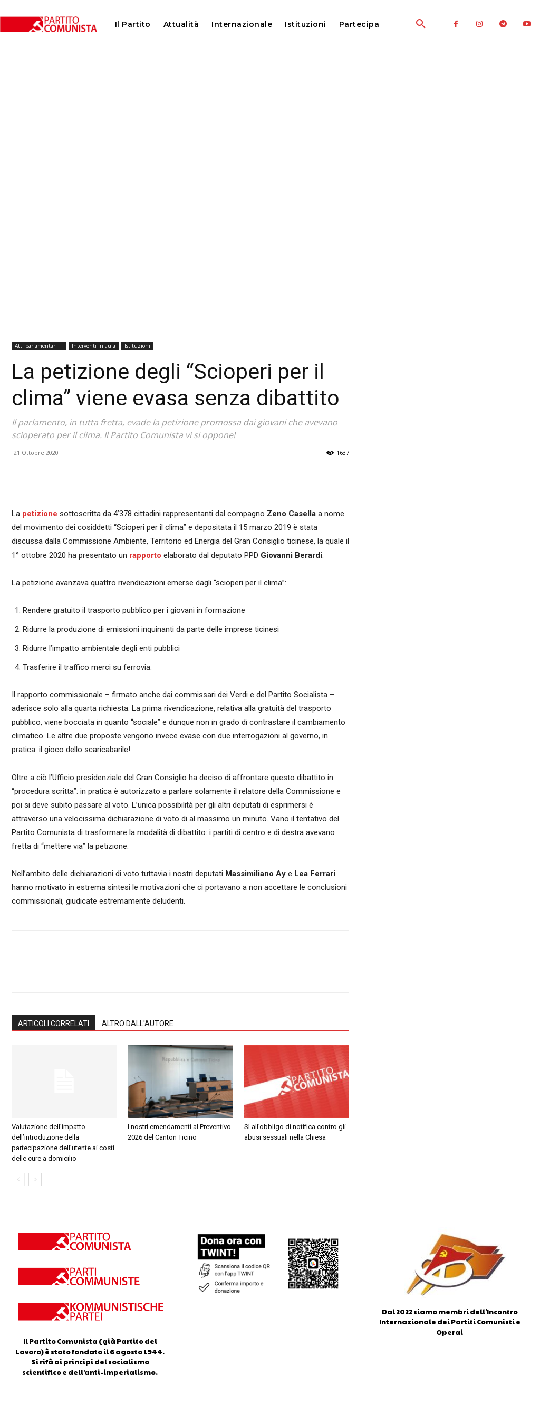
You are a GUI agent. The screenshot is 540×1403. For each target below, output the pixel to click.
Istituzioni (137, 345)
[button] (397, 24)
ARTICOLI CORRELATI (53, 1023)
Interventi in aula (93, 345)
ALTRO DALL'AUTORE (137, 1023)
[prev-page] (18, 1179)
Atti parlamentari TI (39, 345)
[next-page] (35, 1179)
